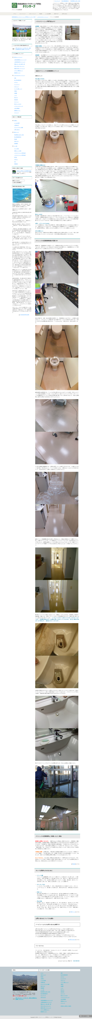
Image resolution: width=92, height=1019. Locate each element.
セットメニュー (23, 13)
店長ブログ (56, 13)
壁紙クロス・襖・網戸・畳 (19, 64)
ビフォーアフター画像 (18, 127)
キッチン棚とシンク (18, 88)
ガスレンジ (16, 86)
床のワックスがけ (17, 104)
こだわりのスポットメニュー (19, 75)
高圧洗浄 (16, 99)
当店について (16, 132)
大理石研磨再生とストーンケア (20, 59)
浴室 (15, 78)
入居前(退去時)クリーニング (19, 62)
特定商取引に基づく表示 (19, 134)
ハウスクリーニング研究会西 (20, 155)
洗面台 (15, 91)
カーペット (16, 101)
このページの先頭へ (86, 1016)
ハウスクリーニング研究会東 (20, 153)
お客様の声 (16, 125)
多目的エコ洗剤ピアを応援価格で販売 (24, 170)
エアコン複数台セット (18, 70)
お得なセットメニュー (18, 57)
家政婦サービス (17, 72)
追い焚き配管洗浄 (17, 80)
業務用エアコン (17, 110)
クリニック (16, 112)
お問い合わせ (64, 13)
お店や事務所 (16, 108)
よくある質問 (48, 13)
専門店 (15, 157)
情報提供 (16, 163)
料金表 (40, 13)
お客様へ (15, 120)
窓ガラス (16, 97)
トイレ (15, 95)
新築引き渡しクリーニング (19, 68)
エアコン (16, 82)
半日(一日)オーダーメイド (19, 66)
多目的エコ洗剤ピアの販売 (66, 1006)
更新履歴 (16, 143)
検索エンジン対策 (17, 150)
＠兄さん (16, 159)
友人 (15, 161)
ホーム (15, 13)
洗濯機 (15, 93)
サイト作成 (16, 148)
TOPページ (72, 911)
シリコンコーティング (18, 106)
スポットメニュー (32, 13)
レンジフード (16, 84)
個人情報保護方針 (17, 137)
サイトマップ (43, 995)
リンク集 (15, 146)
